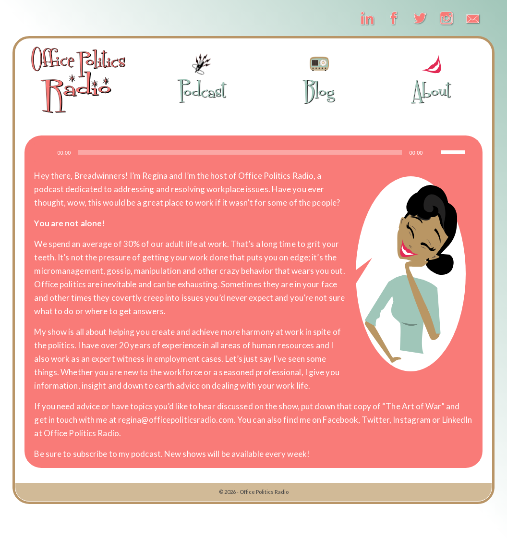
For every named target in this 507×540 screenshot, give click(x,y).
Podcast (202, 77)
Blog (319, 77)
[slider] (239, 152)
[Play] (46, 152)
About (431, 77)
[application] (253, 152)
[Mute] (433, 152)
